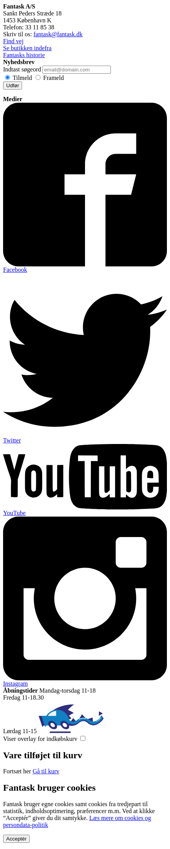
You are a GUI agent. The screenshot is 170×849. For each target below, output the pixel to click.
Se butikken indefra (27, 48)
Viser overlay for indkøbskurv (40, 738)
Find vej (13, 41)
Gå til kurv (45, 771)
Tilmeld (22, 78)
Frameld (53, 78)
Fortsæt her (17, 771)
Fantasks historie (24, 55)
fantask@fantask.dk (58, 34)
